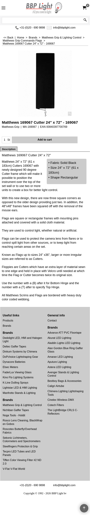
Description (8, 149)
